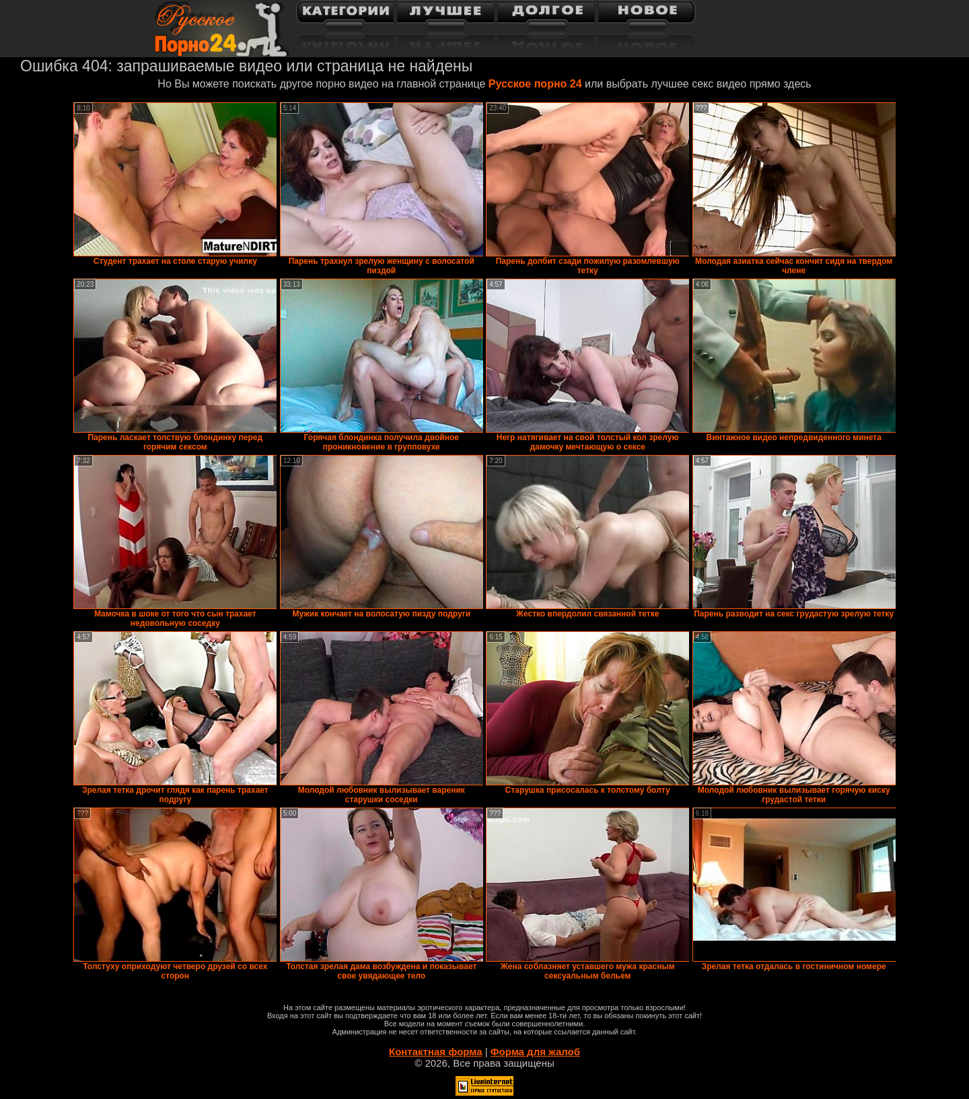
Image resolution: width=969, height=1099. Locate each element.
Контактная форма (435, 1051)
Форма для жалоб (535, 1051)
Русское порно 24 (535, 84)
